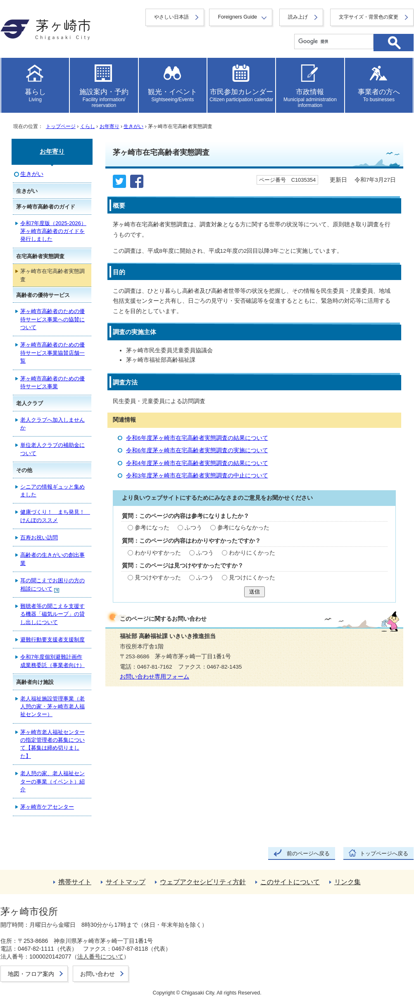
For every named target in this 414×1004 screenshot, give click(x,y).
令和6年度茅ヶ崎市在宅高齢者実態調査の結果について (197, 438)
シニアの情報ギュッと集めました (52, 491)
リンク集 (347, 881)
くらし (87, 126)
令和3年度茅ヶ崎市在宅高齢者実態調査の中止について (197, 475)
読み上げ (298, 17)
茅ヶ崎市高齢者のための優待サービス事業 (52, 382)
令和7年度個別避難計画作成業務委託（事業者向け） (52, 661)
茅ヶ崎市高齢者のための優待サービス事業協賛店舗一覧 (52, 353)
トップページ (61, 126)
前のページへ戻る (308, 853)
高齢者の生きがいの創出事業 (52, 559)
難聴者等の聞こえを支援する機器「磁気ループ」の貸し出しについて (52, 614)
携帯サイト (74, 881)
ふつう (193, 528)
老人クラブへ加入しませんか (52, 424)
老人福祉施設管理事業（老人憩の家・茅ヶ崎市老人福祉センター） (52, 706)
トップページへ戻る (384, 853)
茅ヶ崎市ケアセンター (47, 807)
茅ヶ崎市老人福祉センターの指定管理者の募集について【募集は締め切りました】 (52, 744)
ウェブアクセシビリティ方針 (203, 881)
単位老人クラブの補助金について (52, 449)
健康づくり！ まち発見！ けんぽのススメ (55, 516)
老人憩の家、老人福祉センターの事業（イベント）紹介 (52, 781)
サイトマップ (125, 881)
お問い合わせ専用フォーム (154, 677)
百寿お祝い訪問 (39, 537)
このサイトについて (290, 881)
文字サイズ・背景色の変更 (368, 17)
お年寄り (109, 126)
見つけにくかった (252, 577)
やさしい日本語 (171, 17)
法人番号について (100, 956)
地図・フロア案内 (31, 974)
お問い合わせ (97, 974)
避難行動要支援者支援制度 (52, 639)
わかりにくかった (252, 553)
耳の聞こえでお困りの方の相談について (52, 585)
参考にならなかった (243, 528)
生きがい (133, 126)
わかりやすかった (158, 553)
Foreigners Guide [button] (237, 17)
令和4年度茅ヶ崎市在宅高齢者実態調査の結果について (197, 463)
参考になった (152, 528)
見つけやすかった (158, 577)
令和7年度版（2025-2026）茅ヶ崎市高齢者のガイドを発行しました (53, 231)
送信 (254, 592)
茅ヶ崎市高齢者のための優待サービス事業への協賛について (52, 319)
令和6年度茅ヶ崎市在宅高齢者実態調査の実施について (197, 450)
